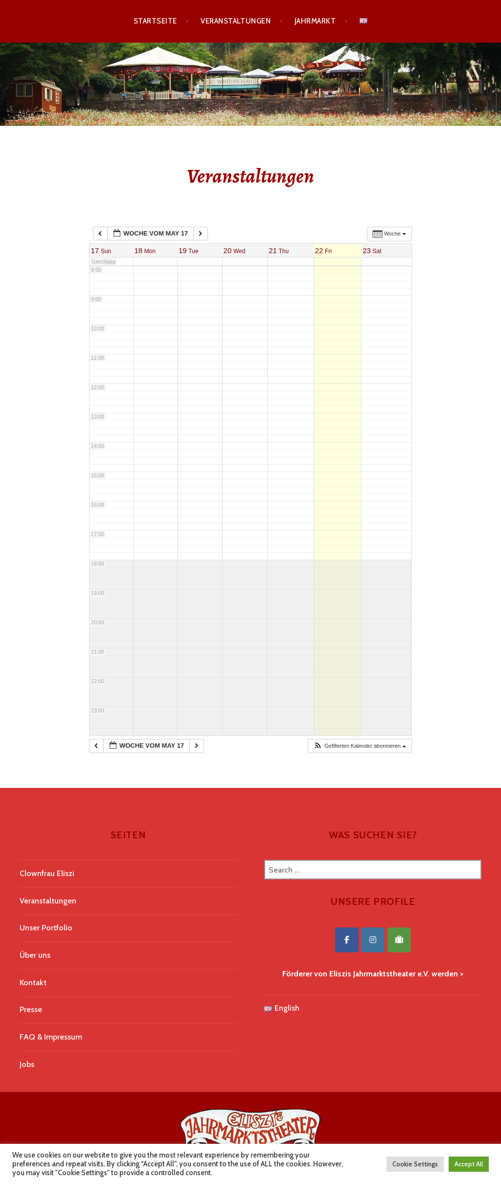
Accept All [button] (469, 1164)
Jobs (27, 1064)
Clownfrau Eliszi (47, 873)
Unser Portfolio (46, 927)
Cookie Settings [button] (415, 1164)
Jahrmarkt (315, 21)
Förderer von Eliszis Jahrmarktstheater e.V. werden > (372, 973)
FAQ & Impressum (51, 1037)
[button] (359, 746)
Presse (31, 1009)
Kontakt (33, 982)
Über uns (35, 955)
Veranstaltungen (236, 21)
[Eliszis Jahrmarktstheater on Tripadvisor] (399, 939)
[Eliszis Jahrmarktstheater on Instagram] (373, 939)
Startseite (155, 21)
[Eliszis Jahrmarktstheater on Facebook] (347, 939)
